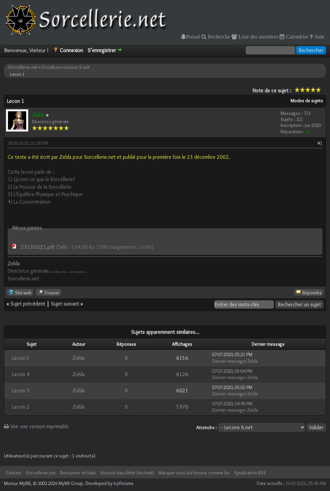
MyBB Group (70, 483)
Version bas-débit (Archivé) (127, 473)
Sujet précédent (27, 304)
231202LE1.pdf (37, 247)
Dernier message (228, 361)
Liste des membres (257, 36)
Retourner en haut (78, 473)
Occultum (50, 67)
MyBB (25, 483)
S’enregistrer (102, 50)
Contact (14, 473)
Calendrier (296, 36)
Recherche (218, 36)
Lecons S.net (77, 67)
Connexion (71, 50)
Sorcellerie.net (23, 67)
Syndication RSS (250, 473)
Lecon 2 (21, 407)
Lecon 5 (21, 358)
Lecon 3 (21, 390)
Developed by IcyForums (109, 483)
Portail (193, 36)
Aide (318, 36)
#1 (319, 143)
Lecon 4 (21, 374)
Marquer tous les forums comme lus (194, 473)
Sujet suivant (65, 304)
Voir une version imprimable (36, 426)
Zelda (79, 358)
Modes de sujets (306, 101)
